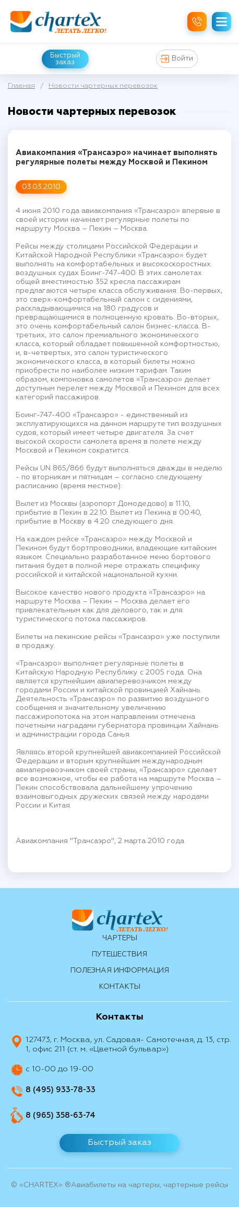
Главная (21, 85)
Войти (176, 59)
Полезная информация (119, 970)
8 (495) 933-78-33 (60, 1090)
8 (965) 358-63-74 (60, 1115)
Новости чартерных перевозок (103, 85)
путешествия (119, 954)
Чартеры (119, 938)
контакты (119, 986)
